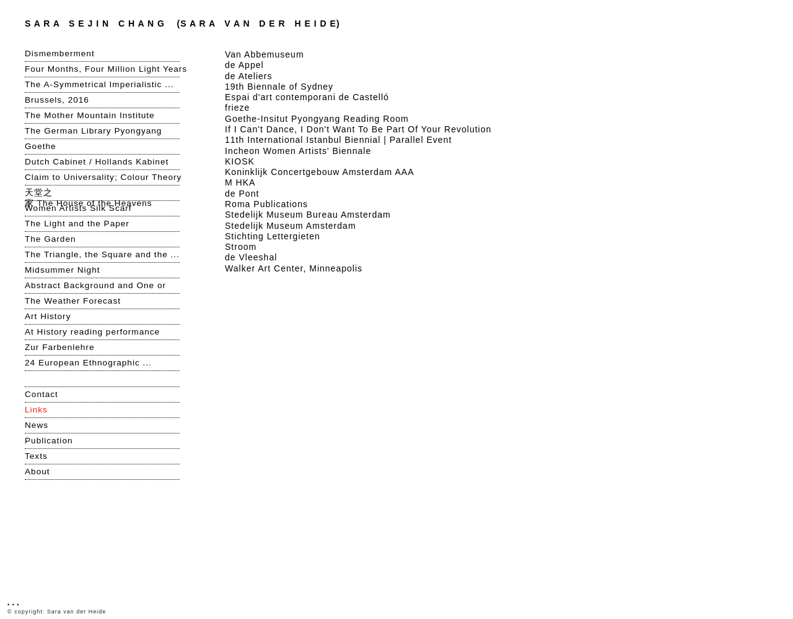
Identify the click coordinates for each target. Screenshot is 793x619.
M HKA (240, 182)
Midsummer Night (62, 270)
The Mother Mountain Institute (90, 115)
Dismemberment (60, 53)
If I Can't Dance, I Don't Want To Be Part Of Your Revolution (358, 129)
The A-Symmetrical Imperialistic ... (99, 84)
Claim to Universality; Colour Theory (102, 177)
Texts (36, 456)
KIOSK (240, 161)
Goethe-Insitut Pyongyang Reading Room (317, 119)
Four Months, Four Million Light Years (102, 69)
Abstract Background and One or (95, 285)
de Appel (244, 65)
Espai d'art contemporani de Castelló (307, 97)
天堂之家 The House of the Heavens (88, 193)
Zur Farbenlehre (59, 347)
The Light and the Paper (77, 223)
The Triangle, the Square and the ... (102, 254)
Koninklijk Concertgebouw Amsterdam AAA (319, 172)
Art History (48, 316)
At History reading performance (92, 331)
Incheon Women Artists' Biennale (298, 151)
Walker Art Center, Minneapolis (293, 268)
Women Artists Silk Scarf (78, 208)
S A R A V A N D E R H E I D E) (182, 23)
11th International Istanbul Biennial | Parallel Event (338, 140)
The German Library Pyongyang (93, 130)
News (36, 425)
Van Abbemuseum (264, 54)
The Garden (50, 239)
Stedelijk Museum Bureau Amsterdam (308, 215)
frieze (237, 108)
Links (36, 409)
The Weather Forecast (73, 300)
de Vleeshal (251, 257)
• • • (13, 605)
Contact (41, 394)
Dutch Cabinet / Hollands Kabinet (97, 161)
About (37, 471)
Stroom (240, 247)
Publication (49, 440)
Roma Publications (266, 204)
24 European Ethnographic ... (90, 362)
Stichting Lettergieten (272, 236)
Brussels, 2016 (57, 100)
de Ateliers (249, 76)
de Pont (242, 194)
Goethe (40, 146)
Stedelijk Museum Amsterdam (290, 226)
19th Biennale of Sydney (279, 87)
